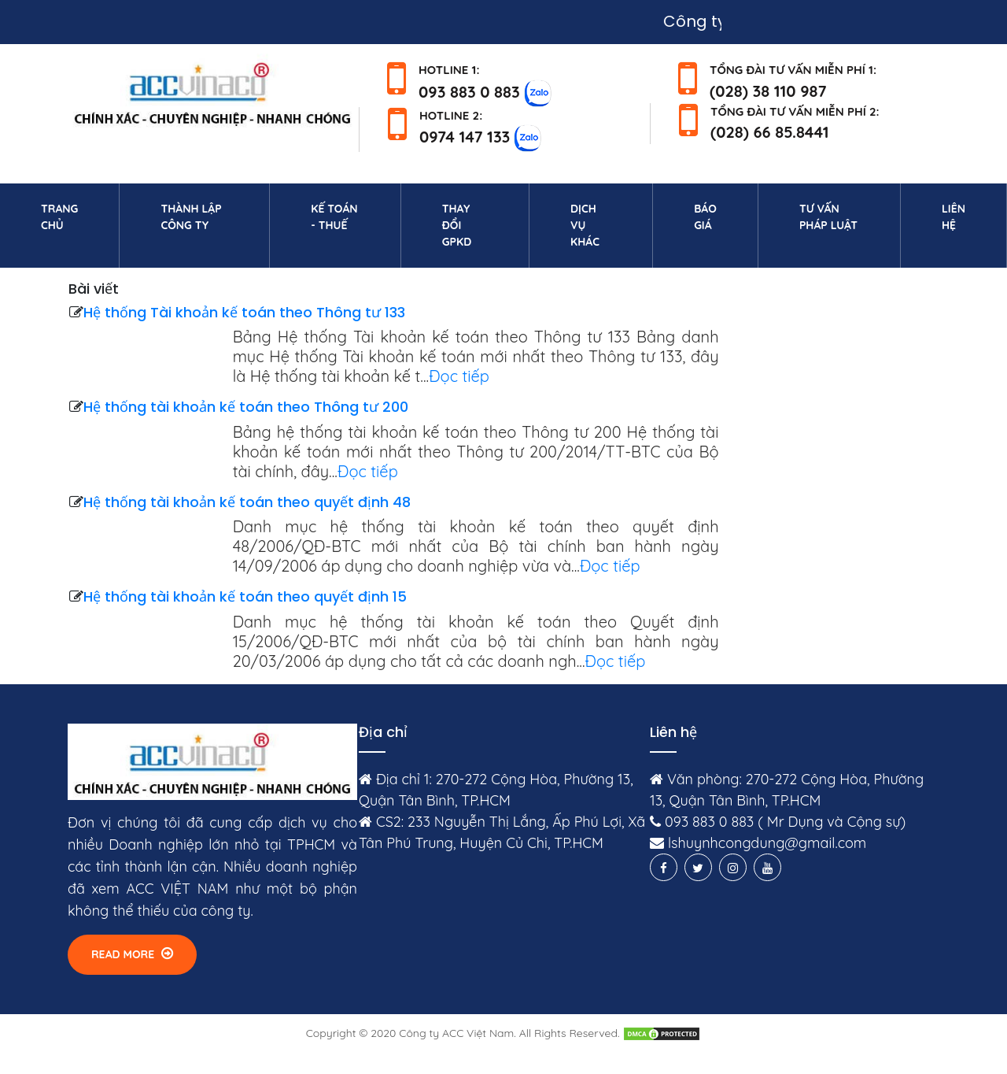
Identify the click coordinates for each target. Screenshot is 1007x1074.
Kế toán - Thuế (334, 217)
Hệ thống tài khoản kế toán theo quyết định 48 (247, 502)
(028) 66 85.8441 (769, 132)
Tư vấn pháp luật (828, 217)
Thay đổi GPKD (456, 225)
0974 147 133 (464, 136)
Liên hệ (970, 217)
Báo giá (705, 217)
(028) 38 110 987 (768, 91)
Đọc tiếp (459, 376)
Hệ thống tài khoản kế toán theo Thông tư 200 (245, 407)
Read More (132, 953)
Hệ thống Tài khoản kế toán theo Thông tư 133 (244, 312)
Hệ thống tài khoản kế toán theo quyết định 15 (245, 596)
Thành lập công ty (190, 217)
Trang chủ (76, 217)
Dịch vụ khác (584, 225)
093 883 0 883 (469, 91)
